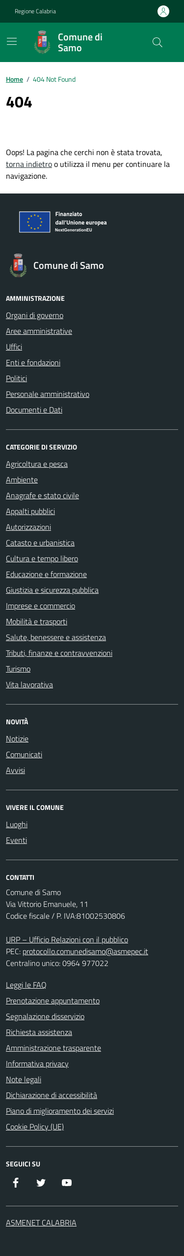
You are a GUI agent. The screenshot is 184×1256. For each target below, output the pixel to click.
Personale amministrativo (47, 394)
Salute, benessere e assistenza (56, 637)
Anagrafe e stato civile (42, 495)
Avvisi (15, 770)
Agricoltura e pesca (37, 464)
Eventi (16, 840)
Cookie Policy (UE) (35, 1126)
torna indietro (29, 164)
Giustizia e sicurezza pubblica (52, 590)
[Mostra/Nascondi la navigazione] (12, 41)
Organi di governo (34, 315)
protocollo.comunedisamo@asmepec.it (85, 951)
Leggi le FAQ (26, 985)
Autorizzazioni (28, 527)
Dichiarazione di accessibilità (51, 1095)
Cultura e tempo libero (42, 558)
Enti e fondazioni (33, 362)
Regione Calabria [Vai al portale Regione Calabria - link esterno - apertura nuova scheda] (35, 11)
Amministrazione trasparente (53, 1048)
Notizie (17, 738)
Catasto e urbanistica (40, 542)
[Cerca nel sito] (157, 42)
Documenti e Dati (34, 410)
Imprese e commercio (40, 606)
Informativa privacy (37, 1063)
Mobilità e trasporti (36, 621)
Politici (16, 378)
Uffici (14, 347)
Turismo (18, 669)
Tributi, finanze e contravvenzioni (59, 653)
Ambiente (22, 479)
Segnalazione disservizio (45, 1016)
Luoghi (16, 824)
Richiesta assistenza (39, 1032)
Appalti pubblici (30, 511)
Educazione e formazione (46, 574)
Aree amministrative (39, 331)
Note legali (23, 1079)
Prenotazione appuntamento (53, 1000)
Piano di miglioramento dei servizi (60, 1111)
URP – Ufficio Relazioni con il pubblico (67, 939)
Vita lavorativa (29, 684)
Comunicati (24, 754)
